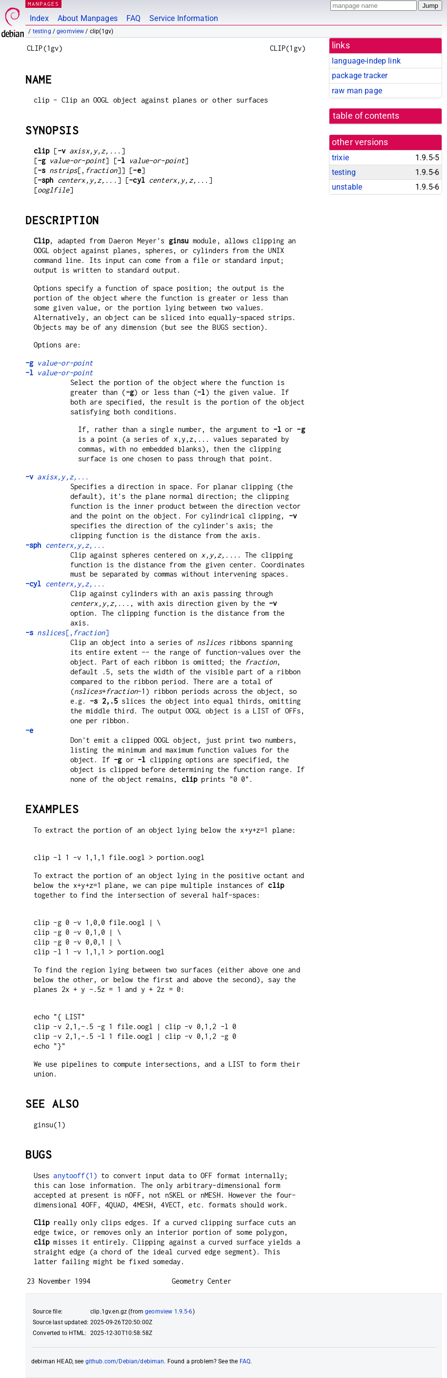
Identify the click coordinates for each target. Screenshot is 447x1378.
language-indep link (366, 60)
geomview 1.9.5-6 (168, 1311)
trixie (340, 157)
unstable (347, 187)
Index (39, 18)
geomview (70, 31)
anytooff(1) (75, 1175)
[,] (67, 632)
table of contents (366, 116)
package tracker (359, 75)
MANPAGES (43, 3)
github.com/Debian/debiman (124, 1361)
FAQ (133, 18)
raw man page (357, 90)
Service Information (183, 18)
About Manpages (88, 18)
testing (42, 31)
